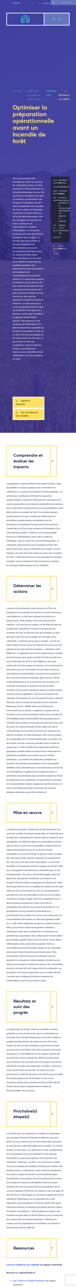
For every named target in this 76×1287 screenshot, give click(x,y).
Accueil (16, 3)
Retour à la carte (64, 96)
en (54, 19)
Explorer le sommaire (23, 403)
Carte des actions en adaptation (34, 95)
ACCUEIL (17, 91)
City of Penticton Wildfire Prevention (29, 1281)
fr (59, 19)
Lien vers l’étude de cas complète (27, 415)
